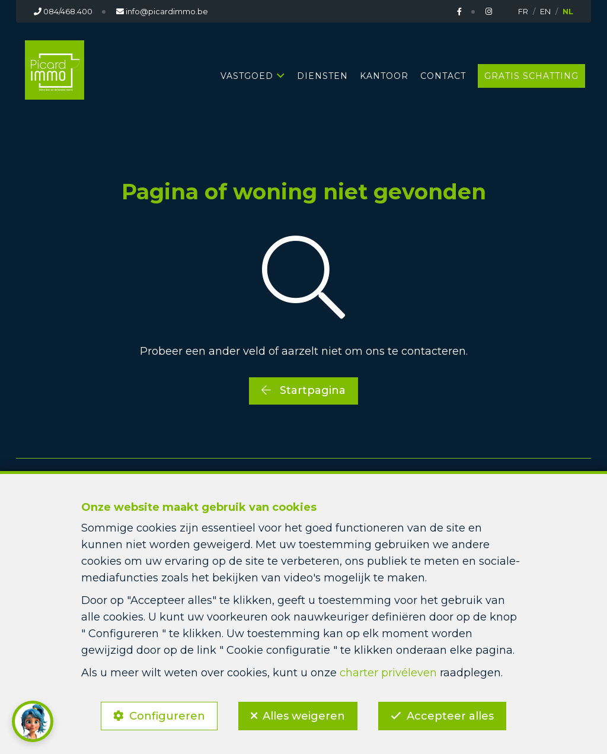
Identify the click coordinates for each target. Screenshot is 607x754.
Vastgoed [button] (247, 76)
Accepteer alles (450, 716)
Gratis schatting (531, 76)
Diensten (322, 76)
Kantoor (384, 76)
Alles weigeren (304, 716)
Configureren (167, 716)
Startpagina (303, 390)
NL (568, 11)
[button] (32, 721)
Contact (443, 76)
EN (545, 11)
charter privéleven (388, 672)
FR (523, 11)
